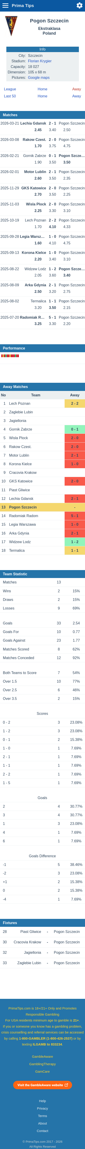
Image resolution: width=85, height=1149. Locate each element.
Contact (42, 1131)
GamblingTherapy (42, 1064)
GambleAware (42, 1056)
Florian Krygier (40, 61)
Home (42, 89)
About (42, 1123)
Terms (42, 1116)
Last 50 (10, 96)
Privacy (42, 1108)
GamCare (42, 1071)
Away (76, 96)
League (10, 89)
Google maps (39, 77)
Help (42, 1101)
